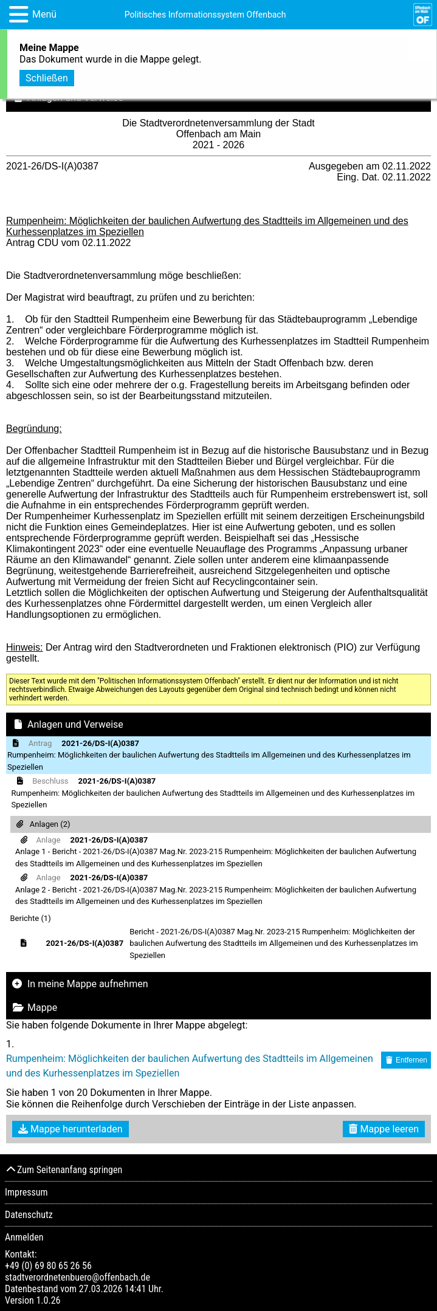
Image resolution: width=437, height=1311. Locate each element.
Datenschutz (29, 1214)
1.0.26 (48, 1300)
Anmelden (24, 1237)
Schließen (47, 75)
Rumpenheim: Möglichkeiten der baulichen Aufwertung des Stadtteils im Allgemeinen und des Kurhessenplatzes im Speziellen (189, 1066)
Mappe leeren (384, 1129)
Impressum (26, 1192)
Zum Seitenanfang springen (63, 1170)
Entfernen (406, 1060)
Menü (44, 14)
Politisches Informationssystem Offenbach (205, 14)
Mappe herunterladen (70, 1129)
